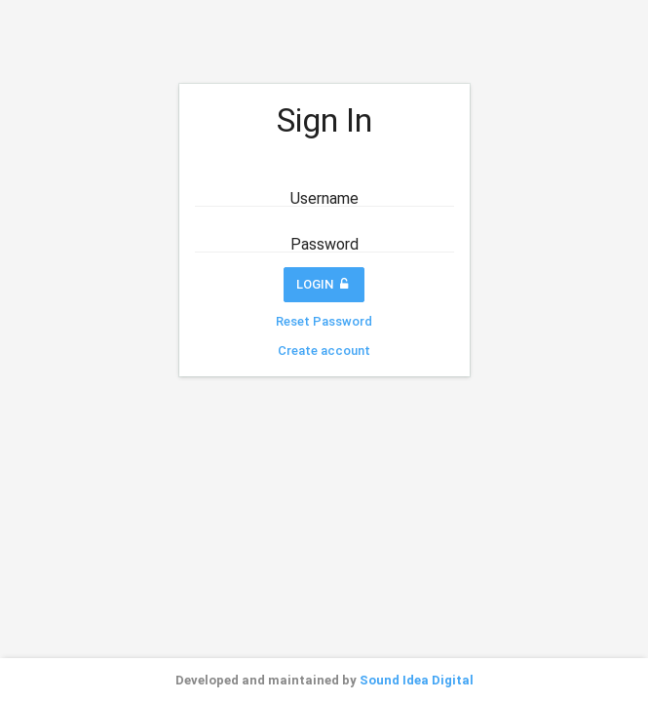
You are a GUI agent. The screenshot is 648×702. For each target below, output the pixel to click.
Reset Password (324, 321)
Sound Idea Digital (417, 680)
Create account (324, 350)
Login (324, 284)
